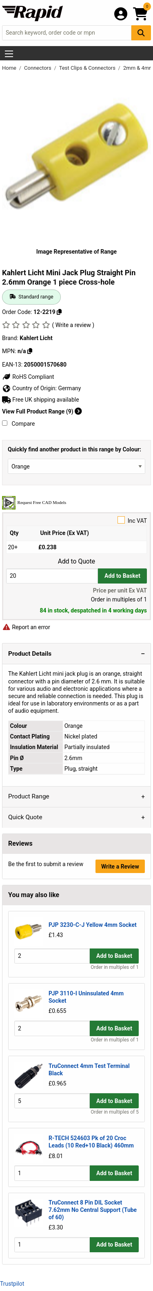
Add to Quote (76, 561)
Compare (18, 423)
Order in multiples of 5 (115, 1112)
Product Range (28, 796)
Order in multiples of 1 (115, 967)
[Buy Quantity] (52, 576)
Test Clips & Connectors (88, 68)
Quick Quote (25, 817)
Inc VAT (76, 520)
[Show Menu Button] (9, 54)
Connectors (38, 68)
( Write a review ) (73, 325)
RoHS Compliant (28, 377)
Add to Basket (122, 576)
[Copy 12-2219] (59, 312)
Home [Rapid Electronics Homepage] (10, 68)
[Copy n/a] (29, 351)
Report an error (26, 627)
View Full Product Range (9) (42, 411)
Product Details (29, 653)
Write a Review (120, 866)
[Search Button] (141, 32)
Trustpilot (12, 1283)
